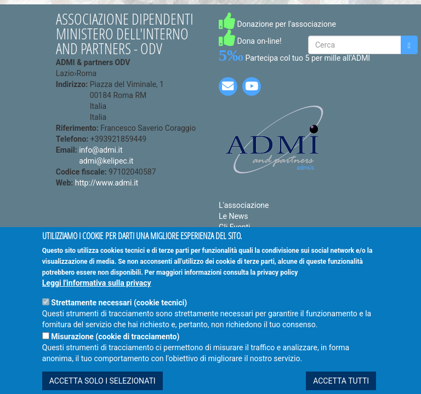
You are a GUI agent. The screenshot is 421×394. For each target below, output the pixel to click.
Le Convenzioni (245, 238)
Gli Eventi (234, 227)
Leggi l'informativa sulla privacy (96, 296)
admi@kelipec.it (106, 161)
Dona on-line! (250, 41)
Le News (233, 216)
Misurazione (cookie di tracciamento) (115, 349)
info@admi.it (100, 150)
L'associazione (244, 205)
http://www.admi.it (106, 182)
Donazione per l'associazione (277, 24)
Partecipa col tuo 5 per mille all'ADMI (294, 58)
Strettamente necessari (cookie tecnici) (119, 315)
